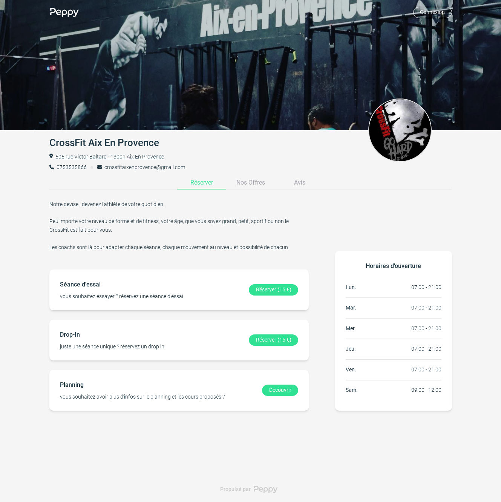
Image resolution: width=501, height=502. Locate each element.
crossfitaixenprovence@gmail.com (144, 167)
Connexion (432, 12)
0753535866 (72, 167)
